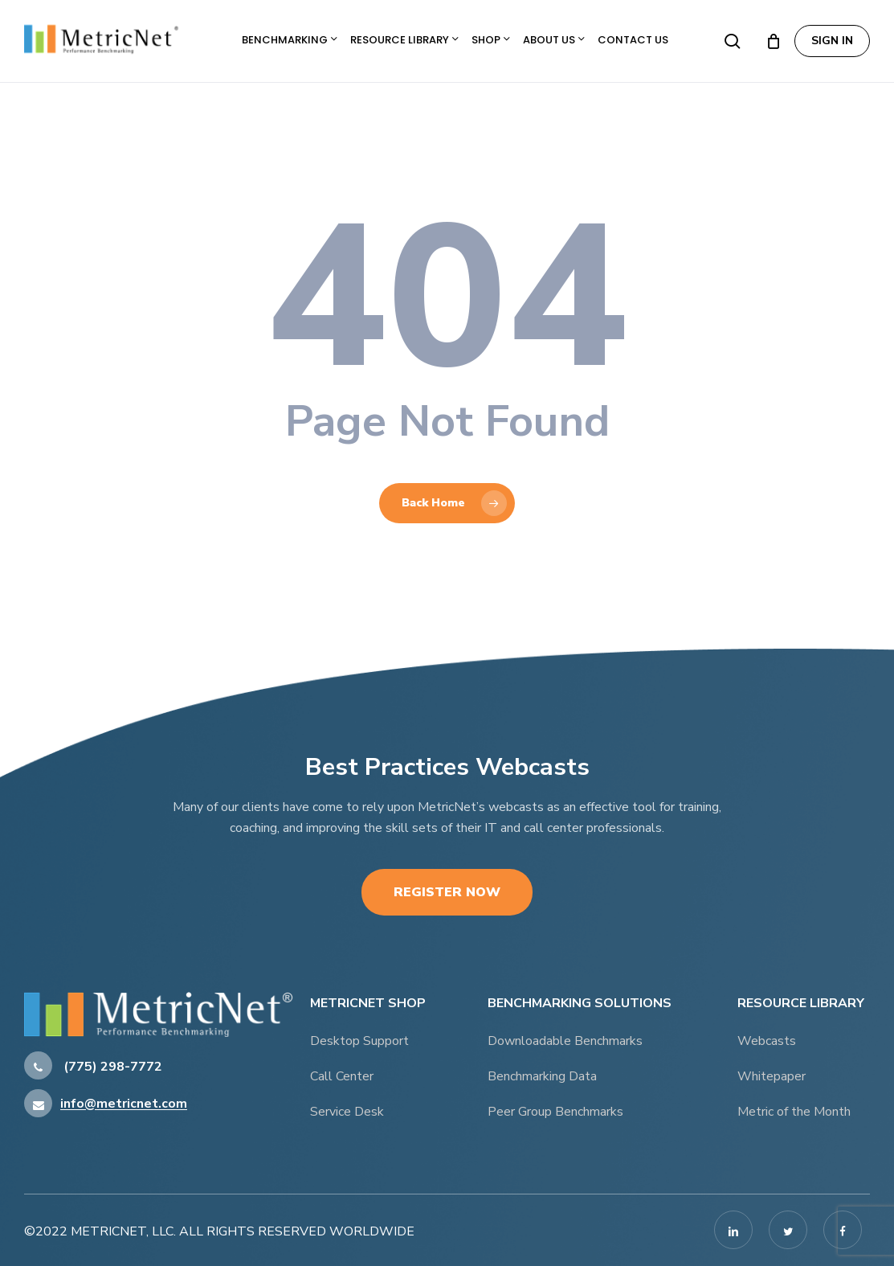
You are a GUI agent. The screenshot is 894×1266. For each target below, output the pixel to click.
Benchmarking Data (542, 1076)
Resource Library (404, 39)
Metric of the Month (794, 1112)
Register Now (447, 892)
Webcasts (766, 1041)
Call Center (342, 1076)
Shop (490, 39)
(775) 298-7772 (93, 1066)
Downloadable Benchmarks (565, 1041)
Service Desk (347, 1112)
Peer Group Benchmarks (555, 1112)
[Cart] (773, 41)
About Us (554, 39)
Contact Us (633, 39)
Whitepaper (771, 1076)
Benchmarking (289, 39)
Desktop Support (359, 1041)
